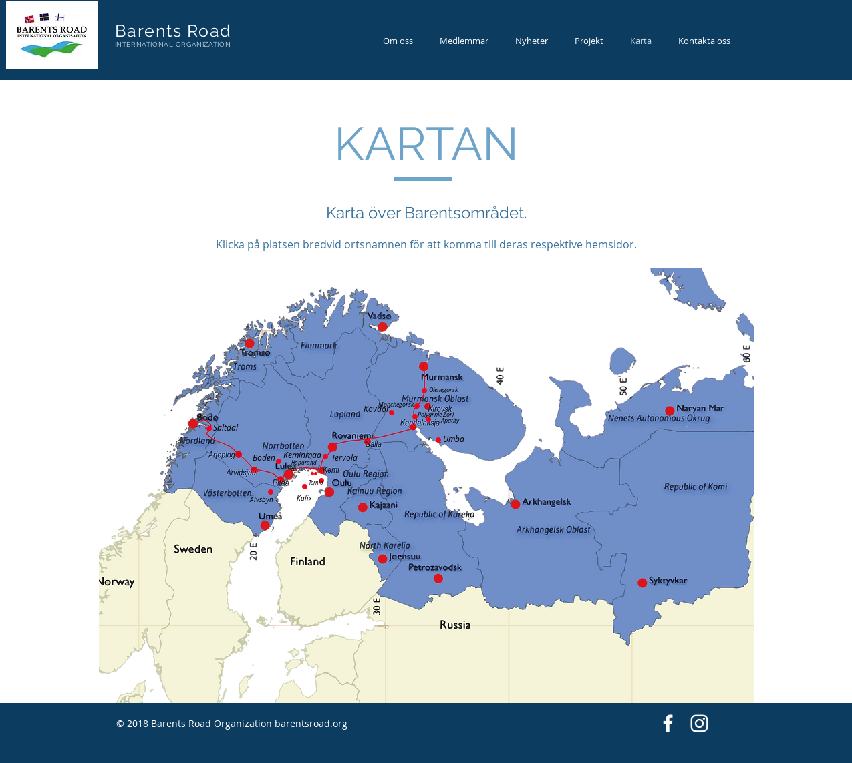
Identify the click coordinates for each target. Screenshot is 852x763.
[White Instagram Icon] (699, 723)
